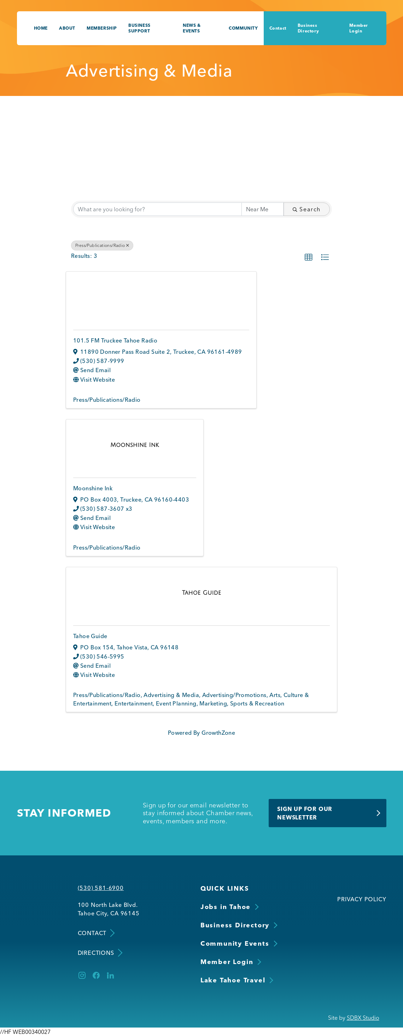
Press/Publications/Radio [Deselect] (102, 245)
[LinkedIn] (110, 975)
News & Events (192, 28)
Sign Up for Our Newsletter (304, 813)
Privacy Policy (361, 899)
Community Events (234, 943)
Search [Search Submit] (307, 209)
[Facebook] (96, 975)
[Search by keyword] (157, 209)
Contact (277, 28)
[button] (309, 257)
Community (243, 28)
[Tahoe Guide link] (201, 592)
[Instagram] (82, 975)
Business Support (139, 28)
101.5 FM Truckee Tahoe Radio (115, 340)
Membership (102, 28)
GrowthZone (218, 732)
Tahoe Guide (90, 636)
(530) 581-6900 (101, 887)
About (67, 28)
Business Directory (308, 28)
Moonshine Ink (92, 488)
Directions (99, 953)
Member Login (358, 28)
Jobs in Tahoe (225, 907)
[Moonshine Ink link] (134, 445)
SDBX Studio (363, 1017)
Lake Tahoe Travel (232, 980)
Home (41, 28)
